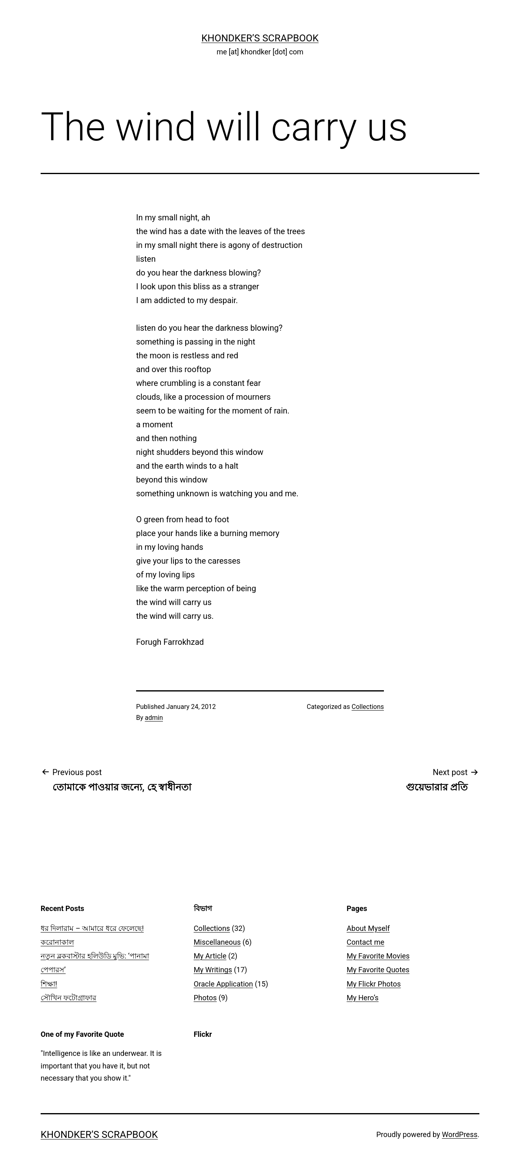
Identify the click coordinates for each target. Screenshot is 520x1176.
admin (154, 718)
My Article (210, 956)
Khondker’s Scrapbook (260, 38)
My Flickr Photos (374, 984)
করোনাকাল (57, 942)
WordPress (459, 1134)
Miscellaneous (217, 942)
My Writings (213, 969)
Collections (367, 707)
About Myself (368, 928)
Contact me (365, 942)
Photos (205, 997)
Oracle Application (223, 984)
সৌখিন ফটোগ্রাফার (68, 997)
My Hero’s (362, 997)
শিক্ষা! (49, 984)
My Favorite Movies (378, 956)
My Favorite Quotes (378, 969)
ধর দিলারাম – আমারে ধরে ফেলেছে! (92, 928)
